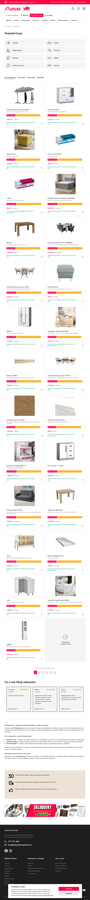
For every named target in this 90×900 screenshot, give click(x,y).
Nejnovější (21, 77)
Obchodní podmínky (34, 871)
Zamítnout (69, 893)
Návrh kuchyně (12, 15)
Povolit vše (69, 888)
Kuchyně (44, 20)
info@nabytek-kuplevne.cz (20, 845)
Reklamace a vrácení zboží (36, 868)
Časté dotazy (80, 2)
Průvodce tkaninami (61, 868)
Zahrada (74, 20)
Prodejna (49, 15)
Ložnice (16, 20)
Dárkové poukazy (60, 866)
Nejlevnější (31, 77)
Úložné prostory (63, 20)
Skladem (24, 15)
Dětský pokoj (26, 20)
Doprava (54, 2)
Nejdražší (40, 77)
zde (30, 895)
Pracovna (36, 20)
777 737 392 (13, 841)
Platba (62, 2)
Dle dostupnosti (10, 77)
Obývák (8, 20)
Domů (7, 26)
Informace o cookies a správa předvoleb (42, 895)
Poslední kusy (36, 15)
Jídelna (52, 20)
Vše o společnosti (60, 863)
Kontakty (70, 2)
